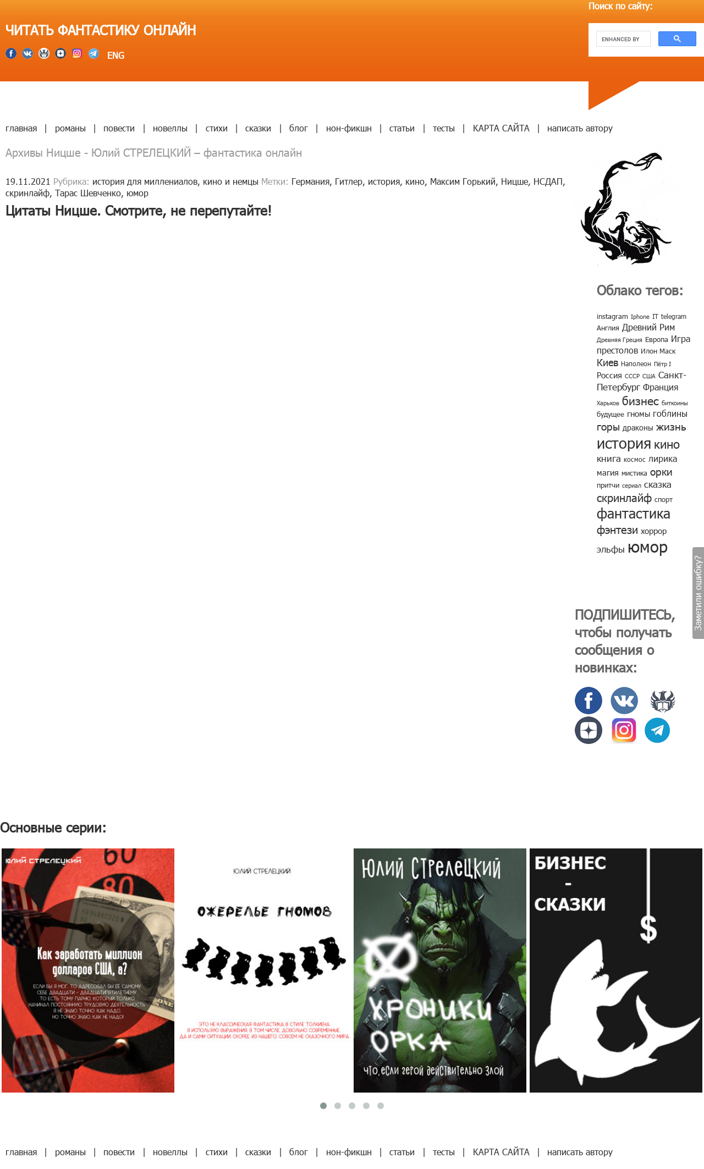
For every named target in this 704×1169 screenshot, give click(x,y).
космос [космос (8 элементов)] (635, 459)
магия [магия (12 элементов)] (608, 472)
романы (70, 128)
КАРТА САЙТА (501, 128)
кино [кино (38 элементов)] (667, 443)
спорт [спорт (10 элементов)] (663, 499)
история (384, 181)
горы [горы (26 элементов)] (608, 426)
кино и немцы (230, 181)
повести (119, 128)
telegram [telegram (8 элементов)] (673, 316)
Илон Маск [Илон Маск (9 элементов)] (658, 350)
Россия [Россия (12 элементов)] (609, 375)
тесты (444, 128)
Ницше (514, 181)
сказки (258, 128)
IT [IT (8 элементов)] (655, 316)
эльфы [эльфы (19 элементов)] (611, 549)
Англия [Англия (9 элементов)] (608, 327)
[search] (622, 39)
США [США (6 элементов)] (649, 375)
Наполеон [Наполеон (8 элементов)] (636, 363)
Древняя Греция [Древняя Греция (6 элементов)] (619, 339)
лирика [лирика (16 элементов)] (662, 458)
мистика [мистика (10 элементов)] (634, 472)
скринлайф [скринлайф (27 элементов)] (624, 497)
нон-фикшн (349, 128)
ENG (114, 55)
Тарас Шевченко (88, 192)
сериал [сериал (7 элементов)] (631, 485)
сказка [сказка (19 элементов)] (658, 484)
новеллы (170, 128)
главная (21, 128)
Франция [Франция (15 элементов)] (660, 387)
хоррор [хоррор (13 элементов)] (654, 530)
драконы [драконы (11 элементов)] (638, 427)
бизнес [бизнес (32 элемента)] (640, 400)
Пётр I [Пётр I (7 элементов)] (662, 363)
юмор (137, 192)
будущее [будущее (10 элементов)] (610, 414)
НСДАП (548, 181)
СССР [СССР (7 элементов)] (632, 375)
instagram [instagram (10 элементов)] (612, 316)
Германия (310, 181)
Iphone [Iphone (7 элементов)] (640, 316)
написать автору (580, 128)
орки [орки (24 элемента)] (661, 471)
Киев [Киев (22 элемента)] (607, 362)
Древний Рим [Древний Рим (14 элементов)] (648, 327)
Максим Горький (463, 181)
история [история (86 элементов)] (624, 442)
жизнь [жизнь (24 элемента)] (671, 426)
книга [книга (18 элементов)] (609, 458)
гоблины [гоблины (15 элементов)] (670, 413)
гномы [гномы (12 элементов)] (638, 413)
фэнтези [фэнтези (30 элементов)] (617, 529)
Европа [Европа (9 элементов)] (656, 339)
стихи (217, 128)
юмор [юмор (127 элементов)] (648, 546)
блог (298, 128)
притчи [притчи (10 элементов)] (608, 485)
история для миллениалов (144, 181)
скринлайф (28, 192)
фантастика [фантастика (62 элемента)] (633, 513)
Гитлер (348, 181)
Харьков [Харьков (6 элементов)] (608, 402)
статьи (402, 128)
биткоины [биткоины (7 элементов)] (675, 402)
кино (415, 181)
